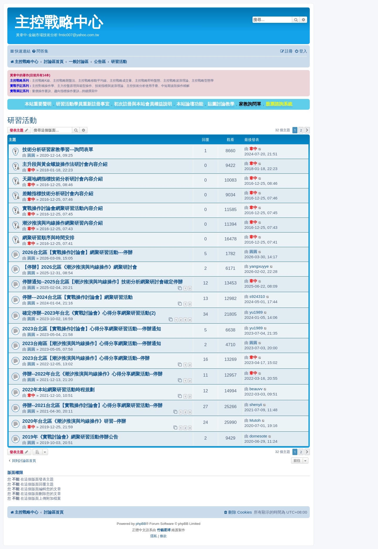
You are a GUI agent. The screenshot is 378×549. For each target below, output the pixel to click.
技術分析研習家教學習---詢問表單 (57, 149)
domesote (258, 436)
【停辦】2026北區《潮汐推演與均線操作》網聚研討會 (79, 267)
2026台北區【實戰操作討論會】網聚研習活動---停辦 (77, 252)
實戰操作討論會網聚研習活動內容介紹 (62, 208)
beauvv (255, 389)
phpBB (141, 524)
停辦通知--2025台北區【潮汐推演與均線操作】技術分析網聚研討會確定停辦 (102, 281)
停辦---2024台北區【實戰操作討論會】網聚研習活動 (77, 297)
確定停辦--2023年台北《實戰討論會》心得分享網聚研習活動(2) (89, 313)
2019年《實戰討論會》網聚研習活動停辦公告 (70, 437)
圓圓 (31, 155)
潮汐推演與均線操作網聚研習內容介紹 (62, 223)
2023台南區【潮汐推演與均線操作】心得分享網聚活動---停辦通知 (91, 343)
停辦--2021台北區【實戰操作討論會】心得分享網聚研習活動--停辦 (92, 405)
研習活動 (22, 120)
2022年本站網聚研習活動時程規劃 (58, 389)
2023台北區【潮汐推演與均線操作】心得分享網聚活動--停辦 (86, 358)
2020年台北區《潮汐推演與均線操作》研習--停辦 (74, 421)
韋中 (253, 148)
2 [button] (301, 130)
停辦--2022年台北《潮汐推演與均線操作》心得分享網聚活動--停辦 (92, 374)
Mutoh (255, 420)
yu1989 (256, 312)
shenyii (255, 404)
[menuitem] (40, 51)
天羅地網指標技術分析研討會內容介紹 (62, 179)
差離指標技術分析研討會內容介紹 (57, 193)
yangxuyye (259, 266)
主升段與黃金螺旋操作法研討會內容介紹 (64, 164)
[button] (307, 130)
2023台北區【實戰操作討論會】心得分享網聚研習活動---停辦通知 (91, 328)
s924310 (257, 296)
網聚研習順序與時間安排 (48, 237)
